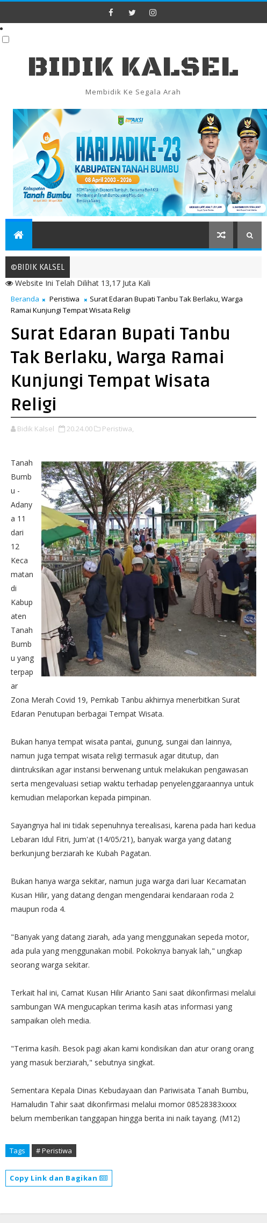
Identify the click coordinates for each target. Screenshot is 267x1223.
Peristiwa (64, 299)
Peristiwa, (118, 428)
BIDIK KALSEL (133, 67)
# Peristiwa (54, 1150)
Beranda (25, 299)
